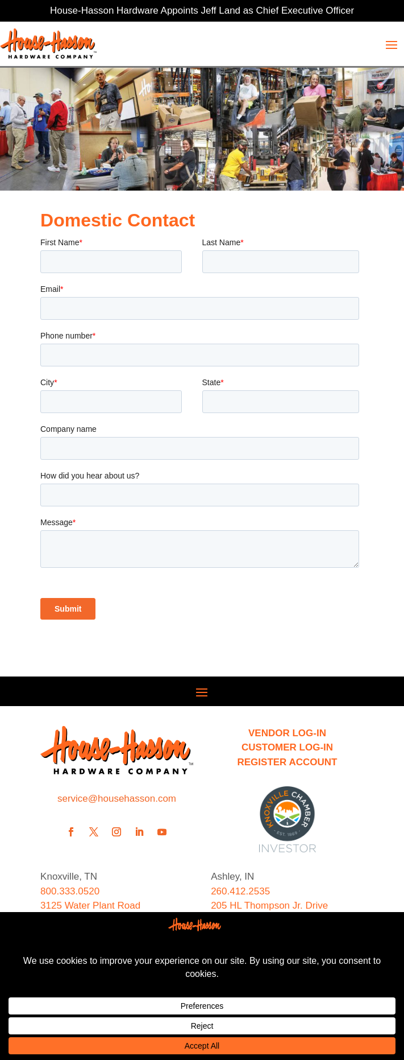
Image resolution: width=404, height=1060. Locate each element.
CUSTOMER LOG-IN (287, 747)
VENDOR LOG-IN (287, 733)
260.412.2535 (240, 891)
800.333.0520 (69, 891)
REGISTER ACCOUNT (288, 762)
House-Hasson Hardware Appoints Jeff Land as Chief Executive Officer (202, 10)
